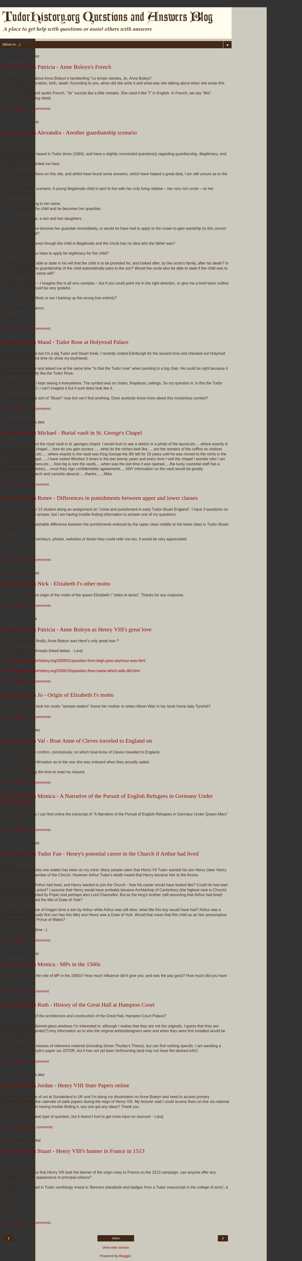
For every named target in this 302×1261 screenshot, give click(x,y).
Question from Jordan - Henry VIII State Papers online (65, 1085)
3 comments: (41, 328)
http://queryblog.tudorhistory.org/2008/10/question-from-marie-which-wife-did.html (71, 671)
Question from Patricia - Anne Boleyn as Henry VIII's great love (76, 629)
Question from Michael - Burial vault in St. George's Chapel (72, 433)
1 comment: (41, 484)
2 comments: (41, 109)
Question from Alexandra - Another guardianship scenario (69, 132)
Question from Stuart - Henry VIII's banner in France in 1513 (73, 1151)
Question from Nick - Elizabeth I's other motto (56, 583)
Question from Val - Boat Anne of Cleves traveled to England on (77, 741)
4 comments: (41, 681)
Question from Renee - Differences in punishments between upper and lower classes (100, 498)
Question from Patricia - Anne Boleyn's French (56, 67)
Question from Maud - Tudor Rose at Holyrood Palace (65, 342)
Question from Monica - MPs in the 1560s (51, 964)
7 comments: (41, 717)
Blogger (125, 1256)
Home (116, 1238)
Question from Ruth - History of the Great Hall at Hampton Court (78, 1005)
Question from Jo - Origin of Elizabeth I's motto (58, 695)
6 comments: (41, 560)
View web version (115, 1247)
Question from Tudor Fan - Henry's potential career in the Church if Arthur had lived (100, 853)
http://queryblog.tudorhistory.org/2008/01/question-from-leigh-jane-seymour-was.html (73, 661)
